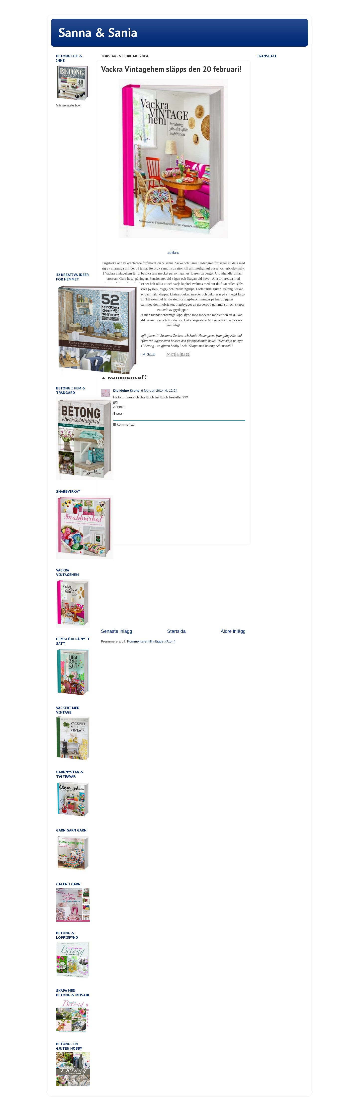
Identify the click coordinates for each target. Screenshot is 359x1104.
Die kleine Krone (126, 390)
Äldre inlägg (233, 631)
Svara (117, 413)
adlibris (173, 253)
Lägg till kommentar (119, 424)
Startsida (176, 631)
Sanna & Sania (98, 32)
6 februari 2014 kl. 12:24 (159, 390)
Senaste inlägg (116, 631)
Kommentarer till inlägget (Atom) (151, 641)
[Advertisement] (173, 586)
